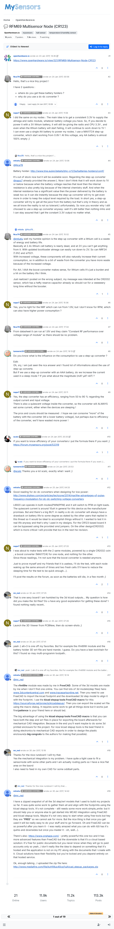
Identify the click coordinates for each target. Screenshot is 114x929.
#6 (109, 302)
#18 (108, 750)
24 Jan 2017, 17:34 (60, 327)
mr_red (16, 593)
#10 (108, 437)
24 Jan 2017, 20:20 (59, 437)
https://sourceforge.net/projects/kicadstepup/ (38, 703)
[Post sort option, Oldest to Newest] (17, 46)
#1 (109, 56)
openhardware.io (21, 56)
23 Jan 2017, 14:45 (47, 56)
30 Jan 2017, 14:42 (61, 791)
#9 (109, 392)
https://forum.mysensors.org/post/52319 (36, 444)
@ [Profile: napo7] (18, 180)
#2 (109, 77)
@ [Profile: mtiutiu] (18, 238)
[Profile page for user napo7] (7, 115)
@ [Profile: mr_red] (18, 679)
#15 (108, 621)
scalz (15, 437)
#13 (108, 546)
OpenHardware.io (12, 33)
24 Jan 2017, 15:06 (60, 302)
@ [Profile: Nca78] (18, 165)
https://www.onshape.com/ (43, 835)
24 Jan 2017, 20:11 (60, 392)
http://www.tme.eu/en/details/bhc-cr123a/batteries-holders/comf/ (67, 171)
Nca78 (16, 77)
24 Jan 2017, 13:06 (61, 160)
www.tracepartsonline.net (64, 692)
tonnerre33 (18, 351)
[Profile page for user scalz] (7, 438)
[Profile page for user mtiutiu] (7, 162)
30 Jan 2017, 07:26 (60, 621)
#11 (109, 466)
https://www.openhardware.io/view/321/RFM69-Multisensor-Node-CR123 (54, 60)
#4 (109, 160)
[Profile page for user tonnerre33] (7, 353)
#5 (109, 234)
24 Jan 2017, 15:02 (60, 234)
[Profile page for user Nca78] (7, 78)
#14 (108, 593)
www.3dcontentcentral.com (28, 692)
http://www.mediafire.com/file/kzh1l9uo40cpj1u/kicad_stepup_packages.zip (55, 866)
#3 (109, 113)
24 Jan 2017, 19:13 (64, 351)
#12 (108, 487)
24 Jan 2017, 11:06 (60, 113)
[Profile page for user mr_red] (7, 595)
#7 (109, 327)
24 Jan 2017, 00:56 (60, 77)
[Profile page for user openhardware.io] (7, 58)
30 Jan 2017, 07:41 (37, 641)
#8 (109, 351)
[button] (4, 925)
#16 (108, 641)
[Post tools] (108, 68)
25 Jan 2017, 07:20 (60, 546)
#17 (108, 675)
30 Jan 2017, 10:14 (61, 675)
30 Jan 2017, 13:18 (37, 750)
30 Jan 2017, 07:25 (37, 593)
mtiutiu (16, 160)
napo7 (16, 113)
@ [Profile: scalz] (17, 471)
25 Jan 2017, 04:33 (61, 487)
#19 (108, 791)
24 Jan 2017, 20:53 (64, 466)
